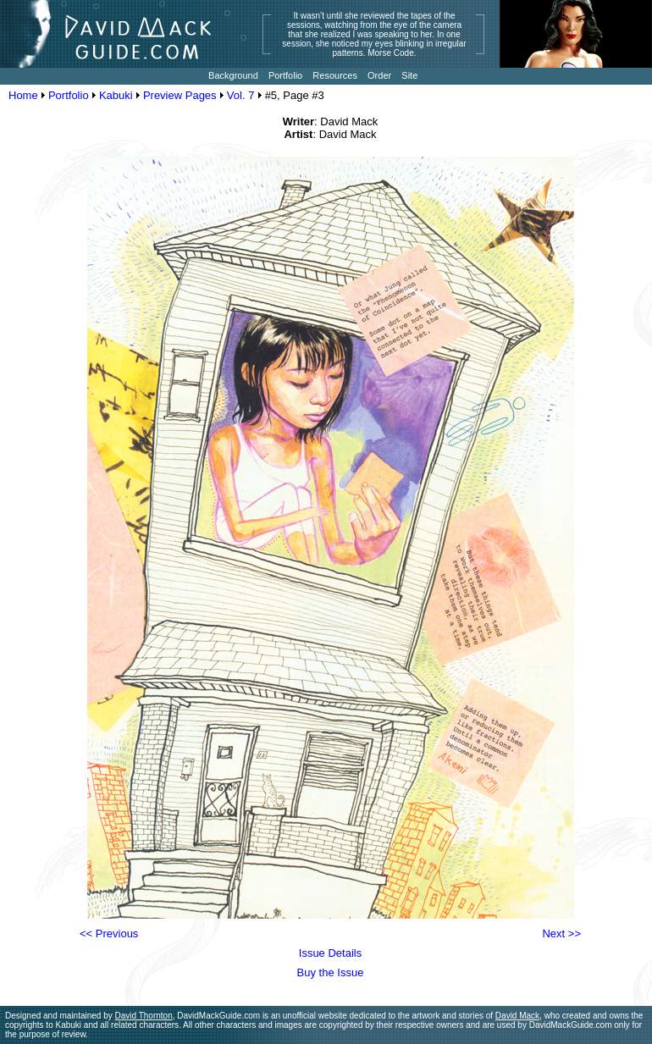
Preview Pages (180, 95)
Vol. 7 (241, 95)
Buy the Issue (330, 972)
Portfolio (68, 95)
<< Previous (109, 933)
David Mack (517, 1015)
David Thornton (144, 1015)
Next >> (561, 933)
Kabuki (116, 95)
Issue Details (330, 953)
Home (23, 95)
